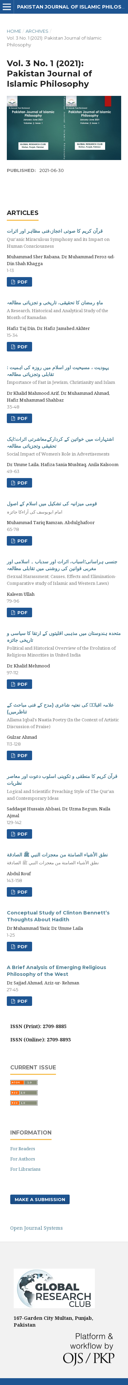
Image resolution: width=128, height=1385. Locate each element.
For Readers (22, 1148)
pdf (22, 346)
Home (14, 31)
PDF (22, 282)
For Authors (22, 1159)
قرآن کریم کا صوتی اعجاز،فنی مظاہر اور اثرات (64, 238)
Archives (37, 31)
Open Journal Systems (36, 1228)
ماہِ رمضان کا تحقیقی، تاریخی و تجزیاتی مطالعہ (64, 310)
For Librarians (25, 1169)
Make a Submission (40, 1199)
